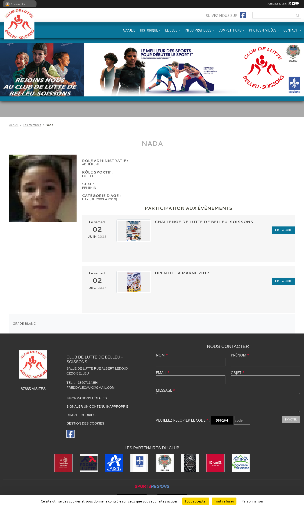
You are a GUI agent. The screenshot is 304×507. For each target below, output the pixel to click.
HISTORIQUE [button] (149, 30)
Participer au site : (283, 3)
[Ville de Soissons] (139, 463)
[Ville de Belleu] (165, 463)
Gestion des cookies (85, 423)
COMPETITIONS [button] (230, 30)
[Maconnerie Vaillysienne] (241, 463)
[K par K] (215, 463)
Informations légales (86, 398)
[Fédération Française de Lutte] (89, 463)
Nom (162, 355)
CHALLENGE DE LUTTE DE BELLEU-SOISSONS (204, 221)
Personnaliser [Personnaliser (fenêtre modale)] (252, 501)
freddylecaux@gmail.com (90, 387)
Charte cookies (80, 415)
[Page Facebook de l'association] (243, 15)
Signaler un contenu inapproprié (97, 406)
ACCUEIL (129, 30)
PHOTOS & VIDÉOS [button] (262, 30)
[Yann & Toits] (190, 463)
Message (165, 390)
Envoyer (291, 419)
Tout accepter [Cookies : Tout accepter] (195, 501)
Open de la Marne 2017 (182, 272)
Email (163, 372)
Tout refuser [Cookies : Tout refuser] (224, 501)
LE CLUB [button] (171, 30)
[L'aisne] (114, 463)
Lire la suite (283, 230)
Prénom (240, 355)
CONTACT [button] (291, 30)
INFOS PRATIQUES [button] (198, 30)
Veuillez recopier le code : (183, 420)
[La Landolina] (63, 463)
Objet (238, 372)
